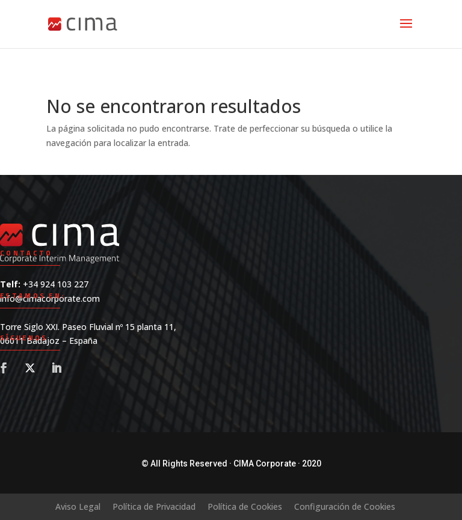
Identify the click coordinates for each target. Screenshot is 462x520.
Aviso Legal (77, 506)
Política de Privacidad (154, 506)
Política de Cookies (245, 506)
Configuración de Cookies (344, 506)
